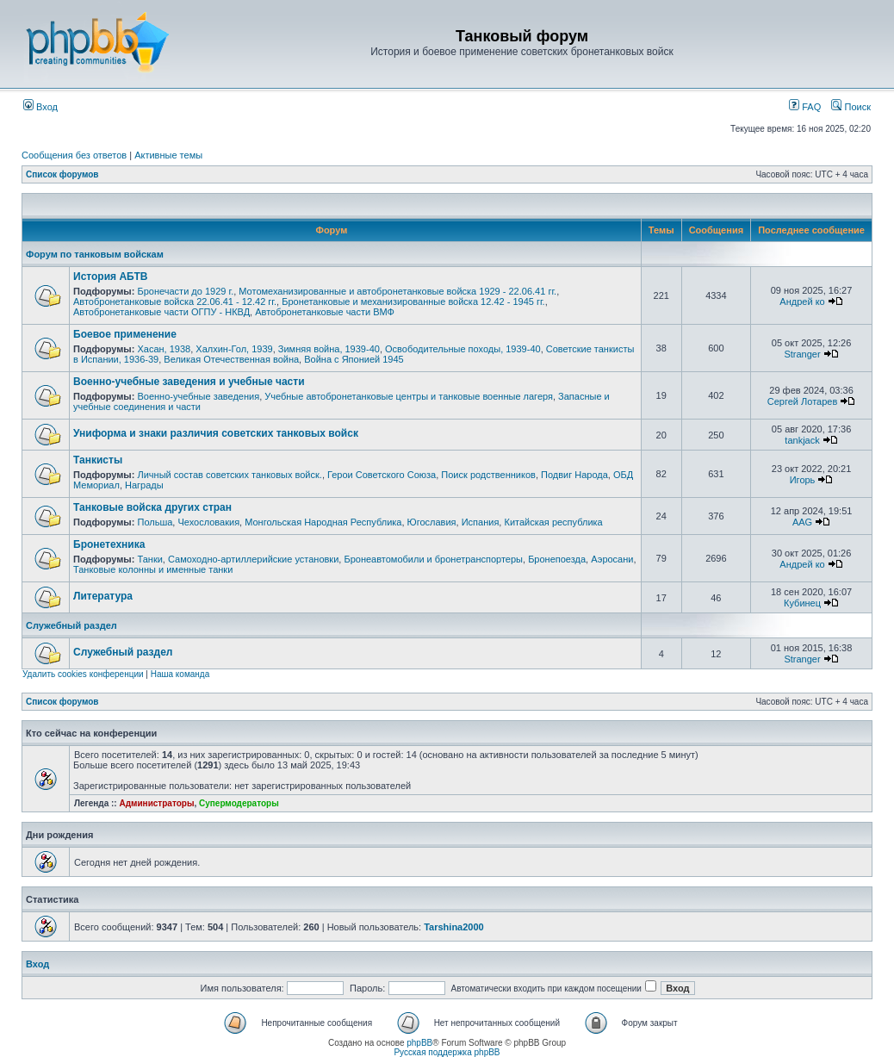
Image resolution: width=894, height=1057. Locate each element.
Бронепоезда (557, 559)
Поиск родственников (488, 474)
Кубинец (802, 603)
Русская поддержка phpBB (447, 1052)
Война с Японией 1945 (353, 359)
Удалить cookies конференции (83, 674)
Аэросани (612, 559)
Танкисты (97, 460)
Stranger (802, 354)
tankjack (802, 440)
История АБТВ (110, 276)
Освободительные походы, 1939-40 (463, 349)
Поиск (851, 107)
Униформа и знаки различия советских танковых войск (215, 433)
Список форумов (62, 174)
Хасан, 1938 (163, 349)
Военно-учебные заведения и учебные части (189, 382)
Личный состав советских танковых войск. (229, 474)
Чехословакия (208, 522)
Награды (144, 485)
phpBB (419, 1043)
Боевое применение (125, 334)
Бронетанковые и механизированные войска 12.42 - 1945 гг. (413, 301)
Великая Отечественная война (231, 359)
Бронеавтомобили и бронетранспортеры (433, 559)
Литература (103, 596)
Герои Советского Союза (381, 474)
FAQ (805, 107)
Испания (481, 522)
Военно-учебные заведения (198, 396)
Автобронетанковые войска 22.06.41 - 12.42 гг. (174, 301)
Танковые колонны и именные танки (153, 569)
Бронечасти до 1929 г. (185, 291)
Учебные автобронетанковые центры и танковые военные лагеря (408, 396)
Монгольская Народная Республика (323, 522)
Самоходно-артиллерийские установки (253, 559)
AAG (802, 522)
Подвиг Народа (574, 474)
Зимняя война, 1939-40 (329, 349)
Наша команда (180, 674)
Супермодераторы (239, 803)
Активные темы (168, 155)
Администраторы (156, 803)
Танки (149, 559)
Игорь (803, 480)
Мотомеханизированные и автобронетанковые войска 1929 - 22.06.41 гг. (397, 291)
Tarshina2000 (454, 927)
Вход (40, 107)
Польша (154, 522)
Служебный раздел (71, 625)
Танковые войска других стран (152, 507)
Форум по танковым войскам (95, 254)
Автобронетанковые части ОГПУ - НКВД (161, 312)
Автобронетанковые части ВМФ (324, 312)
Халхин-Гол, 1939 (234, 349)
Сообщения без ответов (74, 155)
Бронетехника (109, 544)
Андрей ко (801, 301)
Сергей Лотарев (802, 401)
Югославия (431, 522)
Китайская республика (553, 522)
